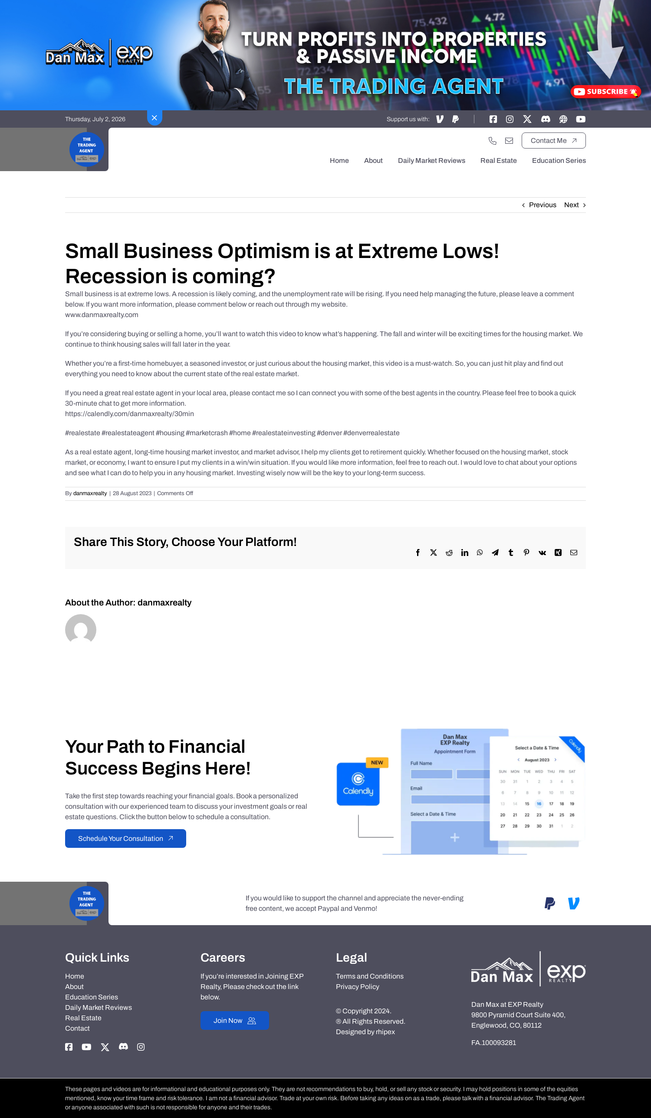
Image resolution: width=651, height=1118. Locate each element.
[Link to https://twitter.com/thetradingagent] (527, 119)
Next (571, 204)
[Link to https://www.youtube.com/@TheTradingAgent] (581, 119)
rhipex (385, 1031)
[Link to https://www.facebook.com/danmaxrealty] (493, 119)
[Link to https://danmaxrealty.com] (563, 119)
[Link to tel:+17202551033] (492, 141)
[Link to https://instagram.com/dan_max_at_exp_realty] (510, 119)
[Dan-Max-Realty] (528, 954)
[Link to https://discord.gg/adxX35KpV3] (546, 119)
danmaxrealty (90, 493)
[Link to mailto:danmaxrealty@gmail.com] (509, 141)
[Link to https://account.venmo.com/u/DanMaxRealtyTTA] (440, 119)
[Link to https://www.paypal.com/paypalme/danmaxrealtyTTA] (455, 119)
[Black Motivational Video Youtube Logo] (86, 131)
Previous (542, 204)
